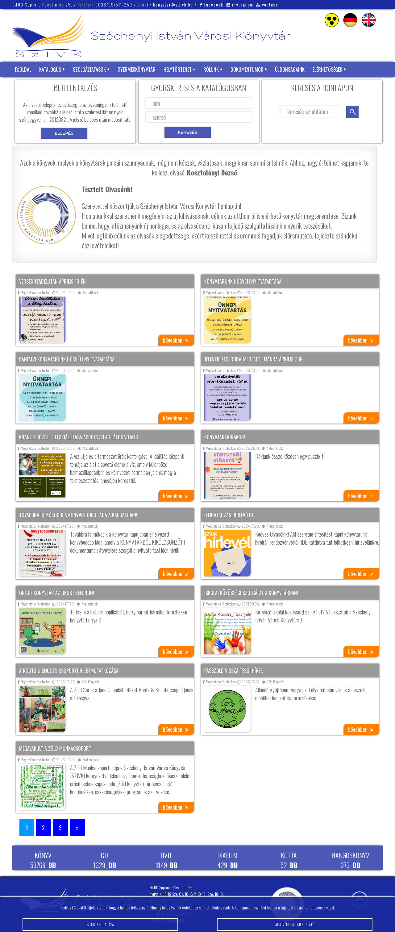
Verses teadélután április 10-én (52, 281)
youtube (267, 5)
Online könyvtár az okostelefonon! (56, 593)
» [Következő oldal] (77, 828)
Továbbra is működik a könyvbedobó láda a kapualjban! (78, 515)
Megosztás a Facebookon (34, 292)
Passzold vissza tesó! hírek (233, 670)
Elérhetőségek (327, 69)
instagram (240, 5)
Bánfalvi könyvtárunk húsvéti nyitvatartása (66, 359)
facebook (211, 5)
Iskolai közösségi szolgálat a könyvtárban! (251, 593)
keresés (352, 112)
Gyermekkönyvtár (137, 69)
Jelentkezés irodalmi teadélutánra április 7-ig (253, 359)
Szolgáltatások (89, 69)
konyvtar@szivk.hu (173, 5)
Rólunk (211, 69)
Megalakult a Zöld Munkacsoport (55, 748)
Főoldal (23, 69)
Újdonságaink (290, 69)
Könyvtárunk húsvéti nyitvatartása (242, 281)
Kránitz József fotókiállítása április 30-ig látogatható (78, 437)
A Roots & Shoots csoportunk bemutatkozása (68, 670)
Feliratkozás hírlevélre (229, 515)
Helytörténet (178, 69)
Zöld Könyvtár (30, 85)
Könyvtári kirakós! (224, 437)
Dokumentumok (247, 69)
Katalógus (50, 69)
